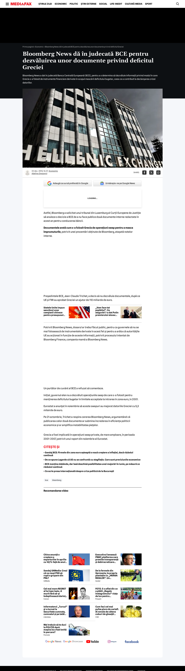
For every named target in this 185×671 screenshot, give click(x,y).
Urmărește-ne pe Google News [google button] (117, 183)
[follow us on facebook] (132, 642)
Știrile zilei (45, 4)
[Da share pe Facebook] (144, 172)
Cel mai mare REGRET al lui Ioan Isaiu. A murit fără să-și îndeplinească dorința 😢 (55, 592)
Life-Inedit (116, 4)
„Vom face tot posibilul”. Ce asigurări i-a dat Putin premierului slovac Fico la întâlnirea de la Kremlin (106, 311)
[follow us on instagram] (112, 642)
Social (103, 4)
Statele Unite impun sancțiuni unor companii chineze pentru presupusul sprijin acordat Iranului (54, 311)
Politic (74, 4)
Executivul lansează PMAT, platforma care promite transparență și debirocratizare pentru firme (106, 558)
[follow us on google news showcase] (73, 642)
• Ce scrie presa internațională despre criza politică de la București (79, 471)
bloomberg (56, 480)
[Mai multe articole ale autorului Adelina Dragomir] (27, 172)
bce (46, 480)
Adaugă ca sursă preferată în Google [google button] (67, 183)
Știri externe (88, 4)
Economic (61, 4)
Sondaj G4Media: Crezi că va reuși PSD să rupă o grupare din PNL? (55, 574)
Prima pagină (28, 47)
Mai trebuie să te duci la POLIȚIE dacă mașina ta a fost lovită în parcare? (55, 628)
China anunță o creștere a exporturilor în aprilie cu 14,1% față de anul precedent (55, 558)
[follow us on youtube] (92, 642)
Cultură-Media (133, 4)
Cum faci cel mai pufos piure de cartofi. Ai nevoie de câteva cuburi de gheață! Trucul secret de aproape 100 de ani (107, 610)
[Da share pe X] (151, 172)
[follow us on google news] (53, 642)
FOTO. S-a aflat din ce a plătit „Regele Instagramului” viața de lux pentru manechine (106, 592)
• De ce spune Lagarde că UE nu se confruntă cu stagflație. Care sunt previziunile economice (92, 459)
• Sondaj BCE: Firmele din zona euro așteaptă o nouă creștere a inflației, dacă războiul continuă (88, 454)
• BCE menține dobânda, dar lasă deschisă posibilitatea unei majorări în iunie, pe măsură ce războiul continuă (92, 465)
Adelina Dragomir (39, 173)
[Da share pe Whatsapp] (158, 172)
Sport (148, 4)
